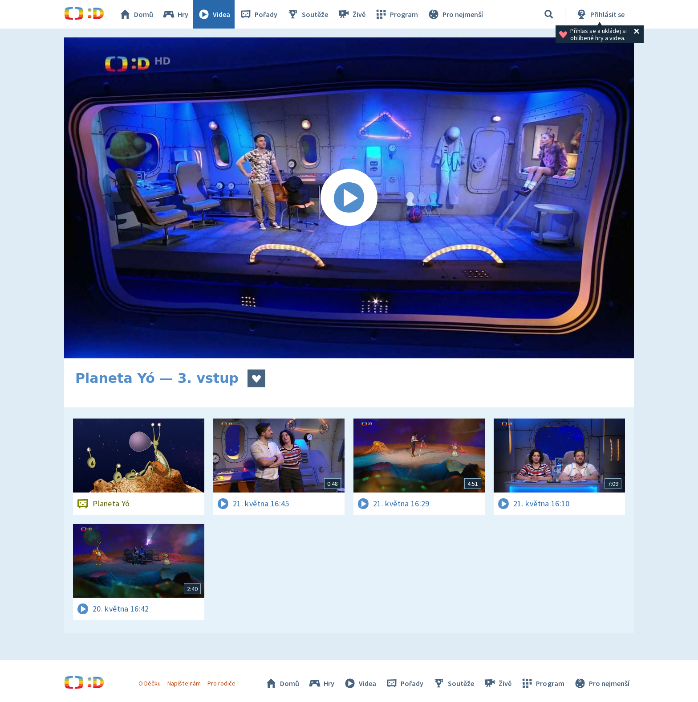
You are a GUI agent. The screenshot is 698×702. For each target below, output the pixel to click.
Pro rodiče (221, 683)
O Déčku (149, 683)
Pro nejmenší (455, 14)
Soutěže (307, 14)
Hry (175, 14)
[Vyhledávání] (549, 14)
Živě (351, 14)
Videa (213, 14)
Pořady (258, 14)
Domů (135, 14)
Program (396, 14)
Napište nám (183, 683)
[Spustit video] (349, 197)
